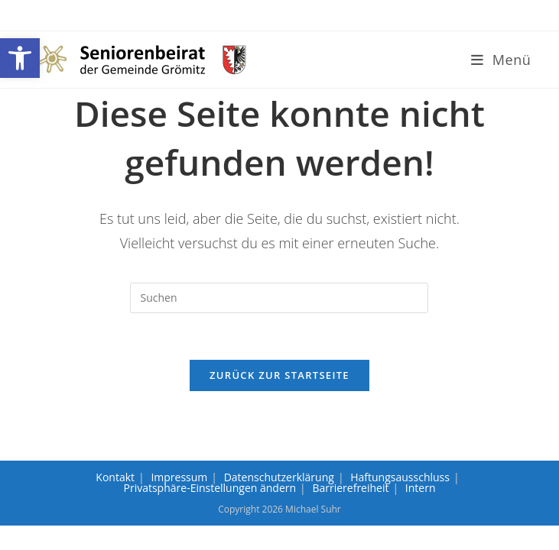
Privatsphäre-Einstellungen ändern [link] (210, 487)
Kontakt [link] (115, 477)
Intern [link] (420, 487)
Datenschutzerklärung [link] (279, 477)
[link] (20, 58)
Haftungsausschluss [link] (400, 477)
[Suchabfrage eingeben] (279, 298)
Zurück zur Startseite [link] (279, 375)
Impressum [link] (179, 477)
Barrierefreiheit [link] (350, 487)
